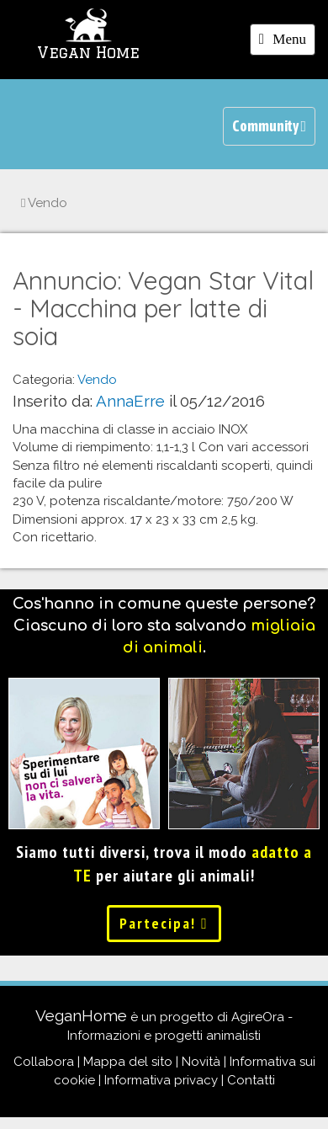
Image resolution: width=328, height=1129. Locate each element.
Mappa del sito (127, 1061)
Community (269, 126)
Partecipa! (164, 923)
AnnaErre (130, 400)
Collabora (43, 1061)
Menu (286, 42)
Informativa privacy (161, 1080)
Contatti (251, 1080)
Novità (201, 1061)
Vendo (44, 202)
